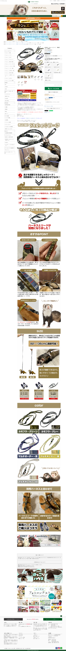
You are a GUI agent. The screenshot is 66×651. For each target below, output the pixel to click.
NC (5, 84)
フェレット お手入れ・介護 (9, 70)
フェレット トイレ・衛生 (9, 68)
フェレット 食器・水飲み (9, 61)
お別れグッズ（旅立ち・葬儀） (9, 92)
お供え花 (6, 98)
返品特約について (47, 112)
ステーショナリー (8, 124)
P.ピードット (7, 149)
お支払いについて (36, 637)
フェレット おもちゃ (8, 78)
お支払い (5, 622)
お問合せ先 (50, 622)
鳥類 (6, 111)
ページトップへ (61, 616)
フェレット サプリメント (9, 59)
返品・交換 (35, 622)
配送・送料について (36, 636)
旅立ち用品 (7, 100)
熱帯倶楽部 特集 (7, 104)
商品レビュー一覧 (21, 638)
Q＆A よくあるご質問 (12, 648)
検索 (62, 16)
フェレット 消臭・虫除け (9, 72)
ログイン (51, 0)
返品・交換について (36, 638)
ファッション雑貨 (8, 122)
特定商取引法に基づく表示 (20, 648)
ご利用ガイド (59, 0)
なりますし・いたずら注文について (10, 145)
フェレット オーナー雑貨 (9, 80)
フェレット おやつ (8, 57)
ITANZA (6, 86)
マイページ (20, 633)
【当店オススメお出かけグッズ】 (31, 118)
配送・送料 (20, 622)
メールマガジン (64, 0)
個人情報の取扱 (28, 648)
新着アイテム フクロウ (9, 128)
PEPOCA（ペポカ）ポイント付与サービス (9, 140)
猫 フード (6, 113)
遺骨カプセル (7, 96)
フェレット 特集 (8, 52)
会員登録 (55, 0)
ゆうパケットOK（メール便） (8, 152)
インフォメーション (8, 135)
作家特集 (6, 82)
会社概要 (49, 633)
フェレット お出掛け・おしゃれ (17, 44)
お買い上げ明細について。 (8, 633)
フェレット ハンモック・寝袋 (10, 66)
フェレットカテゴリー (9, 41)
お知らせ (6, 142)
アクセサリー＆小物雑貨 (9, 126)
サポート (35, 633)
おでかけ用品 (24, 44)
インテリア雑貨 (7, 117)
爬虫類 (6, 109)
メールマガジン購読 (22, 637)
